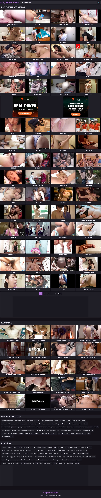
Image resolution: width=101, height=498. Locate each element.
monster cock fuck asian (8, 424)
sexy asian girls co (73, 447)
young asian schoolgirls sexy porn (42, 447)
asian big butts (52, 450)
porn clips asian (42, 453)
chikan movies (77, 430)
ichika (56, 420)
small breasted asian (69, 453)
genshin (21, 433)
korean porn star (76, 460)
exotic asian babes (66, 430)
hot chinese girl (94, 427)
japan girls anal (74, 427)
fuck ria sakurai (25, 460)
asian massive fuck (88, 430)
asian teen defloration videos (26, 430)
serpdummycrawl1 (20, 420)
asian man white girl (7, 427)
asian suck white (40, 430)
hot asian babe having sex (9, 430)
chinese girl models (7, 447)
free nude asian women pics (79, 450)
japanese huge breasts (78, 420)
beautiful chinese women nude (56, 457)
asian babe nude (37, 463)
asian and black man (47, 420)
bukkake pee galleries (32, 427)
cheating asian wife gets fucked (61, 460)
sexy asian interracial (83, 453)
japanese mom (21, 424)
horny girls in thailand (53, 430)
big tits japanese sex (59, 463)
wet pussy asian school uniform (10, 463)
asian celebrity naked (57, 424)
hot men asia (48, 463)
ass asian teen (84, 427)
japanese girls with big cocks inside (41, 460)
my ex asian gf (62, 447)
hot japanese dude (7, 450)
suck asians (16, 460)
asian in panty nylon (85, 447)
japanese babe (83, 424)
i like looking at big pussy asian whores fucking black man (17, 457)
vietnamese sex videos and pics (75, 457)
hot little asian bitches (33, 420)
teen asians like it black (73, 463)
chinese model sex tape (46, 427)
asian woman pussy (63, 450)
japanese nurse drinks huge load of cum (25, 450)
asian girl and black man (32, 433)
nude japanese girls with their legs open (38, 424)
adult (55, 447)
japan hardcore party (7, 420)
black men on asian (65, 420)
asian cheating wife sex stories (22, 447)
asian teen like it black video (9, 433)
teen (88, 433)
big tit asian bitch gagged (78, 433)
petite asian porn (6, 460)
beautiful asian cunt (63, 433)
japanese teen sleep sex (61, 427)
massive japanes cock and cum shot (11, 453)
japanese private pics (7, 436)
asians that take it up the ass (48, 433)
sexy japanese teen (40, 457)
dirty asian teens (90, 457)
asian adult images (26, 463)
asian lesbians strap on (71, 424)
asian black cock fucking (29, 453)
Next (59, 293)
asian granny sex (19, 427)
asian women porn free (55, 453)
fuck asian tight (42, 450)
